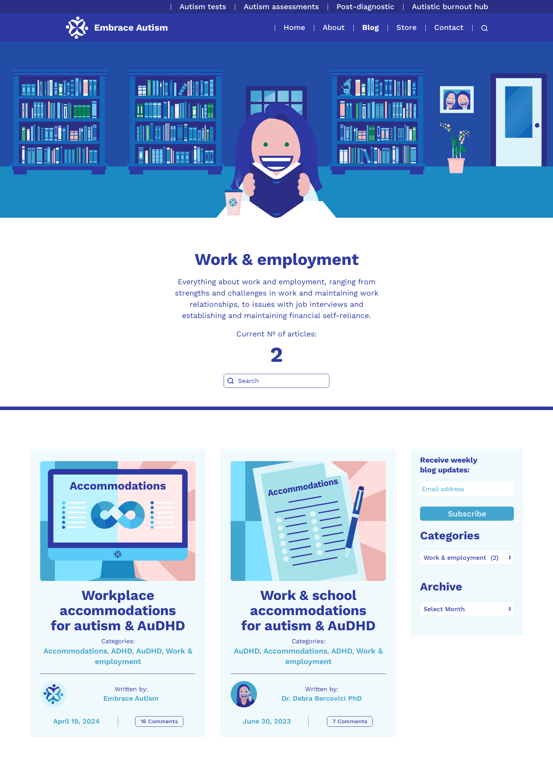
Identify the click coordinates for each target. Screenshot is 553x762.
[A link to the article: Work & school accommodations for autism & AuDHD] (308, 521)
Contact (448, 27)
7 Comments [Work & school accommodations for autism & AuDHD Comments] (350, 721)
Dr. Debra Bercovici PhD (321, 698)
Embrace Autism (131, 698)
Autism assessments (281, 6)
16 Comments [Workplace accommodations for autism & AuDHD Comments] (159, 721)
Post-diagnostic (365, 6)
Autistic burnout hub (450, 6)
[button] (480, 28)
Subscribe (467, 513)
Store (406, 27)
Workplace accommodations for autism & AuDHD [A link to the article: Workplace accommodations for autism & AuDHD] (118, 610)
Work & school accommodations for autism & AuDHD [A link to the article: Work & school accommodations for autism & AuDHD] (308, 610)
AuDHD (149, 650)
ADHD (121, 650)
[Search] (276, 381)
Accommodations (75, 650)
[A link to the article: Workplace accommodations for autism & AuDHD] (117, 521)
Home (294, 27)
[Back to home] (116, 27)
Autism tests (203, 6)
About (334, 27)
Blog (370, 27)
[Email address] (467, 489)
